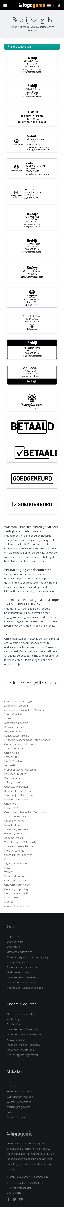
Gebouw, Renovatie (15, 833)
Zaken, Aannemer (14, 782)
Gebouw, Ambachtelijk (17, 786)
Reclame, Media (13, 837)
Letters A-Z (11, 808)
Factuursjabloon (16, 1039)
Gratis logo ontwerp (19, 972)
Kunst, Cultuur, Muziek (17, 735)
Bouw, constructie (14, 727)
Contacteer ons (16, 1117)
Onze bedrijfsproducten (21, 1014)
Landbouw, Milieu (14, 820)
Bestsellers (11, 765)
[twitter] (15, 1200)
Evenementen (12, 778)
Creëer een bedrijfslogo (21, 982)
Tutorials (12, 1086)
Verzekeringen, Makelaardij (20, 842)
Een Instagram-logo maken (23, 1055)
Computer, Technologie (18, 701)
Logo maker (14, 946)
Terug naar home (32, 5)
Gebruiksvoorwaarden (20, 1096)
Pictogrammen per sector (22, 967)
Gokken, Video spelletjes (18, 906)
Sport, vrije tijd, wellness (18, 795)
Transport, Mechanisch (17, 829)
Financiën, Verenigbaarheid (19, 846)
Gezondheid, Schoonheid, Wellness (24, 710)
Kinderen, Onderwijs (16, 722)
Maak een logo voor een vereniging (27, 957)
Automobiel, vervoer (16, 705)
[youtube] (21, 1200)
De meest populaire (16, 876)
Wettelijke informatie (19, 1101)
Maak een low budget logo (22, 977)
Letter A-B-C (11, 756)
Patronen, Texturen (15, 774)
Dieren (8, 718)
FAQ (9, 1112)
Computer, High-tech (16, 880)
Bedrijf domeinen (17, 962)
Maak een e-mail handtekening (24, 1034)
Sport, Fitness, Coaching (18, 854)
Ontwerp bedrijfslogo (19, 951)
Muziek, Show (12, 825)
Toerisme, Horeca (15, 816)
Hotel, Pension (13, 761)
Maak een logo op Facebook (23, 1044)
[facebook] (9, 1200)
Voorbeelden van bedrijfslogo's (25, 987)
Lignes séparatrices (15, 863)
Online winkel (11, 752)
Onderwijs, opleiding (16, 889)
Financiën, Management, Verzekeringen (27, 739)
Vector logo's (14, 1019)
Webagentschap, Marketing (20, 769)
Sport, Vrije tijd (13, 714)
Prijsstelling (13, 936)
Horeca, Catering (14, 850)
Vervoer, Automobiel (16, 799)
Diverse (8, 901)
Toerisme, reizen (14, 748)
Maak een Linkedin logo (20, 1049)
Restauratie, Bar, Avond (18, 791)
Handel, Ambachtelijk (16, 893)
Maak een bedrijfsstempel (22, 1029)
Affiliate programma (18, 1107)
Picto (7, 867)
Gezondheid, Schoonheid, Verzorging (25, 812)
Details (8, 859)
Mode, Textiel (12, 897)
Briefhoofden (14, 1024)
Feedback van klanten (19, 1091)
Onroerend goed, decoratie (20, 744)
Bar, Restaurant (13, 731)
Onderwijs (10, 803)
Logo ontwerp (15, 941)
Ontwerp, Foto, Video (17, 884)
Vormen (8, 872)
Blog (9, 1081)
